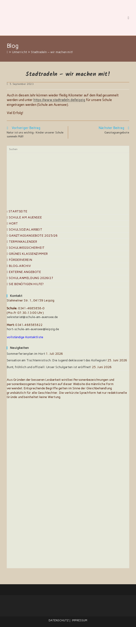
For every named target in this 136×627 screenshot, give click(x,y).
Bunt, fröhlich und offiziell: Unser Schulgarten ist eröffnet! (49, 367)
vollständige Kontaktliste (25, 337)
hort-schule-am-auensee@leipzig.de (33, 329)
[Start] (7, 52)
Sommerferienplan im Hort (26, 353)
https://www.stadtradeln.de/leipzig (58, 100)
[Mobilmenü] (128, 18)
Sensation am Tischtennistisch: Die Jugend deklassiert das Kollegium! (57, 360)
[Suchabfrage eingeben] (68, 149)
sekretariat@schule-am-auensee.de (32, 317)
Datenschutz (59, 620)
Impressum (79, 620)
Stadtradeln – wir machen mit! (52, 52)
